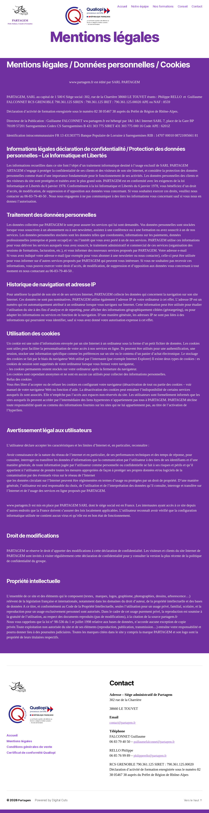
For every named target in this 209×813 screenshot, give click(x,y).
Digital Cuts (61, 803)
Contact (197, 8)
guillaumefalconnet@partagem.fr (157, 745)
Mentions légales (21, 744)
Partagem (25, 803)
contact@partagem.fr (124, 726)
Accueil (122, 8)
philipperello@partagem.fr (152, 759)
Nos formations (163, 8)
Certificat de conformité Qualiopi (34, 756)
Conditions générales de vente (32, 750)
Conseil (183, 8)
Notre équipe (140, 8)
